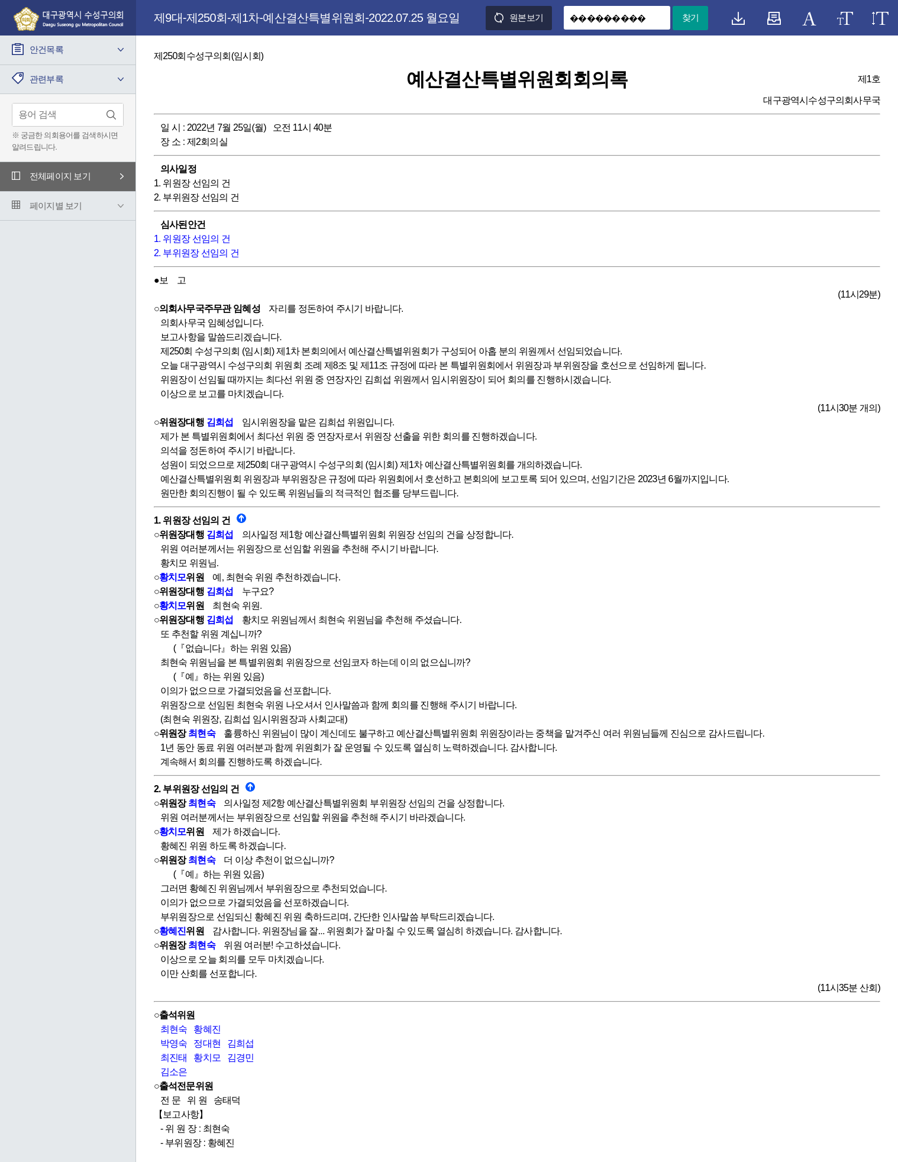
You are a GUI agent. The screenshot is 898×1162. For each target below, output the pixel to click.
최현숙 (201, 733)
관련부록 (46, 79)
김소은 (174, 1072)
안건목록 (46, 49)
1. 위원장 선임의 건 (192, 239)
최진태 (174, 1058)
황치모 (172, 577)
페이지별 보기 (56, 206)
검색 (111, 115)
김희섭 (220, 422)
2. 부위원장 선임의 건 (196, 253)
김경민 (240, 1058)
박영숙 (174, 1043)
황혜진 (172, 931)
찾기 (690, 17)
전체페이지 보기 (60, 176)
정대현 (207, 1043)
